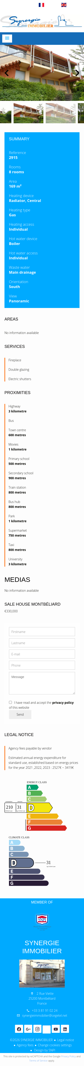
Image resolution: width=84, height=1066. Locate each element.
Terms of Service (38, 1060)
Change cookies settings (55, 1045)
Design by (44, 1050)
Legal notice (65, 1040)
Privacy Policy (68, 1056)
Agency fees (25, 1045)
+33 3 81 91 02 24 (44, 1010)
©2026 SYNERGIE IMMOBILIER (31, 1040)
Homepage (42, 21)
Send (20, 714)
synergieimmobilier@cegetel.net (44, 1015)
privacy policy (63, 702)
